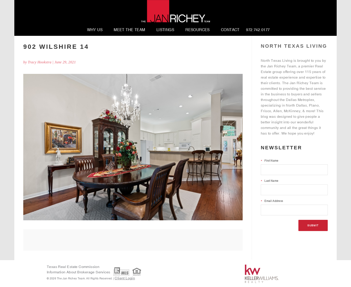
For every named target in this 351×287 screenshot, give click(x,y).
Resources (197, 30)
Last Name (269, 181)
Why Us (95, 30)
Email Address (272, 201)
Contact (230, 30)
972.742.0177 (258, 30)
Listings (165, 30)
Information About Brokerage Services (79, 272)
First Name (269, 160)
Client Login (125, 278)
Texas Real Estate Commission (73, 267)
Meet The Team (129, 30)
